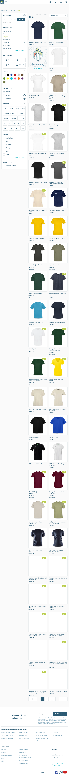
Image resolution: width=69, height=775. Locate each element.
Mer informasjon (20, 50)
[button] (37, 57)
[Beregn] (21, 19)
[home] (4, 10)
